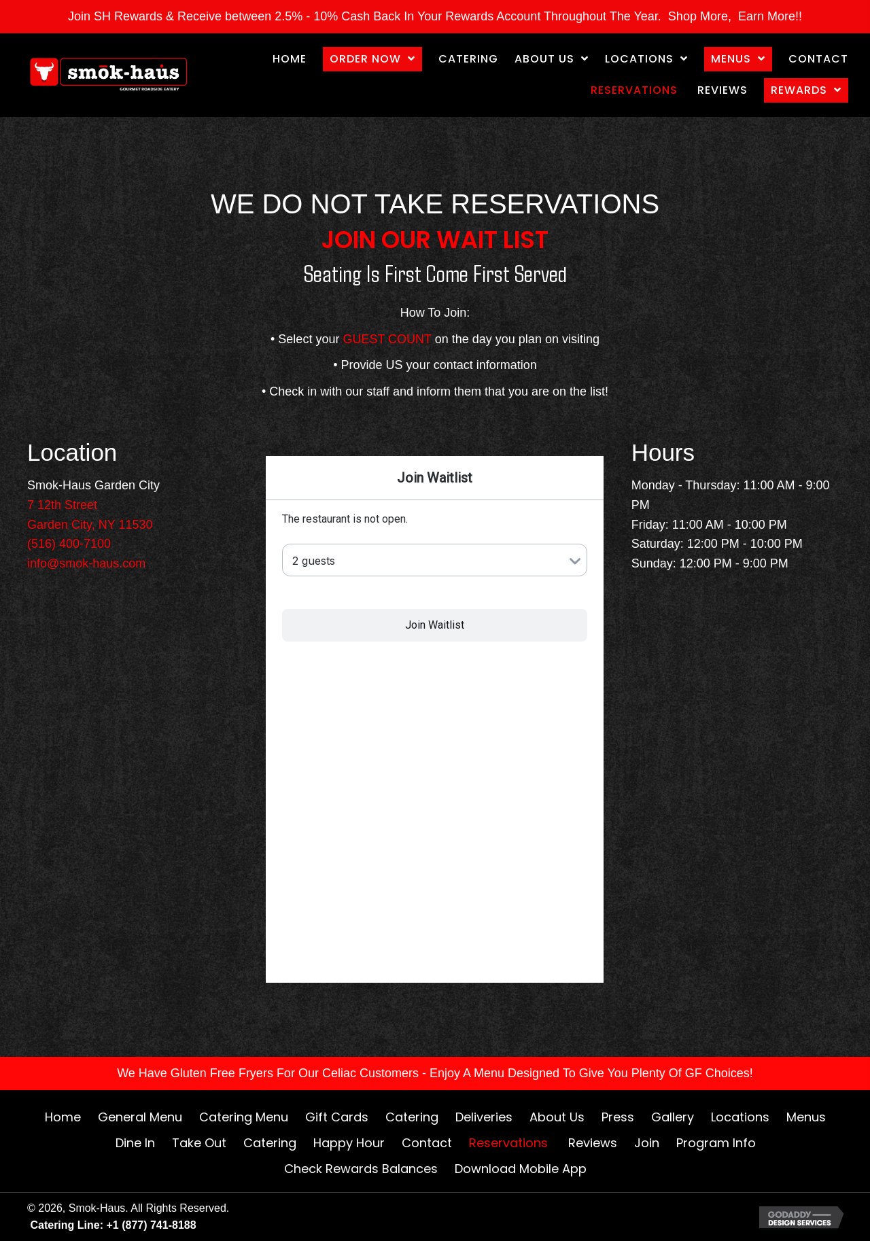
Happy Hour (349, 1142)
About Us (557, 1116)
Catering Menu (243, 1116)
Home (63, 1116)
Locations (740, 1116)
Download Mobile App (521, 1168)
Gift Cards (336, 1116)
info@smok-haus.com (86, 563)
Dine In (135, 1142)
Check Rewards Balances (361, 1168)
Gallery (672, 1116)
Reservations (510, 1142)
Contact (427, 1142)
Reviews (592, 1142)
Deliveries (483, 1116)
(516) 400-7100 (69, 543)
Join (646, 1142)
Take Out (199, 1142)
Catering (411, 1116)
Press (618, 1116)
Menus (806, 1116)
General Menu (140, 1116)
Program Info (716, 1142)
